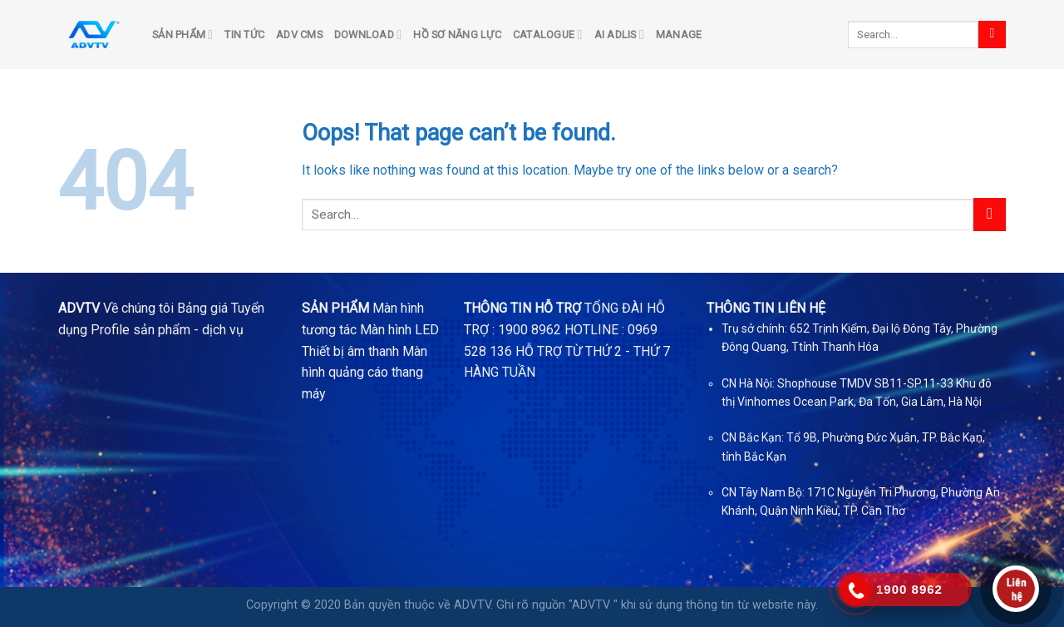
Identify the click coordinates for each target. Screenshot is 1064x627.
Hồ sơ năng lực (457, 34)
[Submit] (992, 35)
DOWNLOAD (367, 34)
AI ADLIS (619, 34)
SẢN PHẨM (182, 34)
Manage (679, 34)
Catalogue (548, 34)
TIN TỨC (244, 34)
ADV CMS (299, 34)
